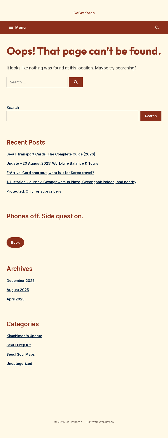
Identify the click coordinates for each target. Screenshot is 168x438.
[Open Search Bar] (157, 27)
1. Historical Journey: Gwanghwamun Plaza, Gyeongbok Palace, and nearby (71, 182)
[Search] (76, 82)
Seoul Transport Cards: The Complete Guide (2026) (51, 154)
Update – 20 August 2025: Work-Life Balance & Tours (52, 163)
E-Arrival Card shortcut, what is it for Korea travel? (50, 173)
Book (15, 242)
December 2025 (21, 280)
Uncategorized (19, 363)
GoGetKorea (84, 13)
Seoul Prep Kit (19, 345)
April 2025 (15, 299)
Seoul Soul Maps (21, 354)
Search (13, 107)
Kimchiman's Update (24, 336)
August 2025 (18, 290)
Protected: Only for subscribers (34, 191)
